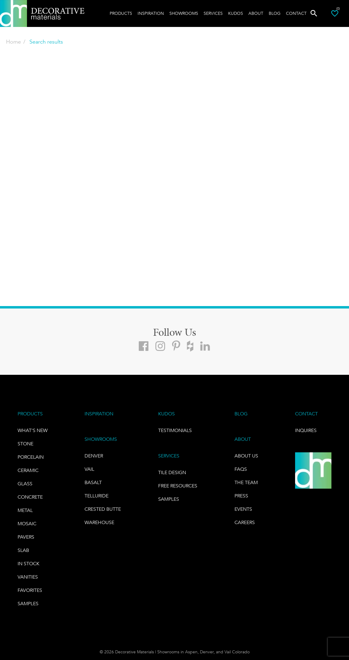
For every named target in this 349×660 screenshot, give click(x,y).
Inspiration (151, 13)
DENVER (94, 456)
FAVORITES (30, 590)
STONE (25, 444)
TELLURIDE (96, 496)
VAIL (89, 469)
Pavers (26, 537)
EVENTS (243, 509)
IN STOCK (28, 563)
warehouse (99, 522)
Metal (25, 510)
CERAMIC (28, 470)
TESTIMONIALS (175, 430)
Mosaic (27, 523)
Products (121, 13)
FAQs (240, 469)
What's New (33, 430)
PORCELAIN (31, 457)
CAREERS (244, 522)
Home (13, 41)
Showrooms (183, 13)
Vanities (28, 577)
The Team (246, 482)
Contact (296, 13)
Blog (275, 13)
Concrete (30, 497)
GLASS (25, 483)
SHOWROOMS (101, 439)
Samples (28, 603)
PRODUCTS (30, 414)
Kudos (235, 13)
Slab (23, 550)
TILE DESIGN (172, 472)
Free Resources (177, 486)
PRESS (241, 496)
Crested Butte (103, 509)
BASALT (93, 482)
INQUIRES (306, 430)
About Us (246, 456)
